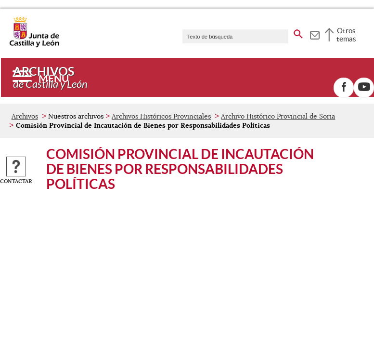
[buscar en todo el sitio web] (298, 32)
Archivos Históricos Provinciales (161, 116)
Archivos (25, 116)
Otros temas (346, 35)
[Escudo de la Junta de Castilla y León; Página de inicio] (34, 45)
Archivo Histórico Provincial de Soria (278, 116)
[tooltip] (315, 33)
